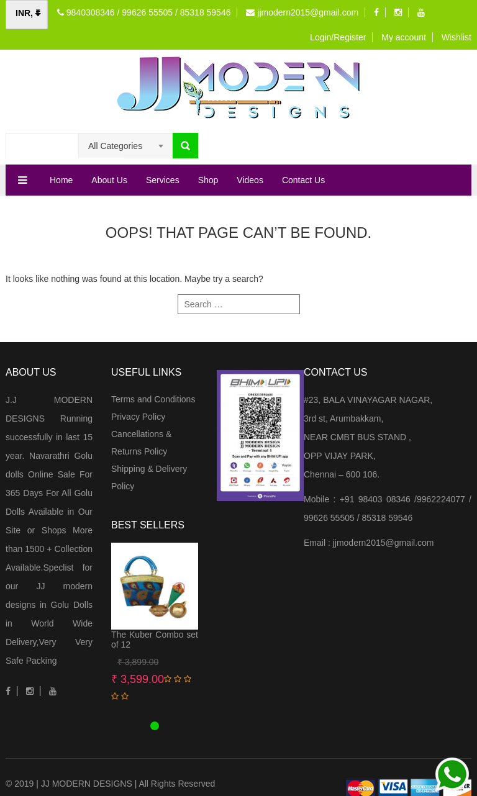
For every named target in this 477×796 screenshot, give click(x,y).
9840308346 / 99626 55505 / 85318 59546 (144, 12)
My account (403, 37)
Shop (208, 180)
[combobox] (126, 145)
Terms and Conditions (153, 399)
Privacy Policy (138, 417)
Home (61, 180)
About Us (109, 180)
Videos (250, 180)
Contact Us (303, 180)
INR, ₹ (28, 13)
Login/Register (338, 37)
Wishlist (456, 37)
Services (162, 180)
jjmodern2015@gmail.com (302, 12)
